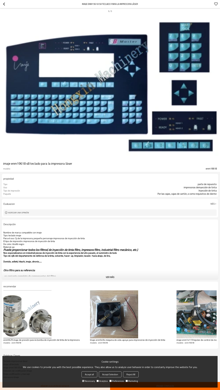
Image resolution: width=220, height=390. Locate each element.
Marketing (132, 381)
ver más (110, 277)
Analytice (102, 381)
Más (213, 203)
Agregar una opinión (18, 212)
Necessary (88, 381)
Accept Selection (110, 374)
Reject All (130, 374)
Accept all (89, 374)
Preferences (116, 381)
